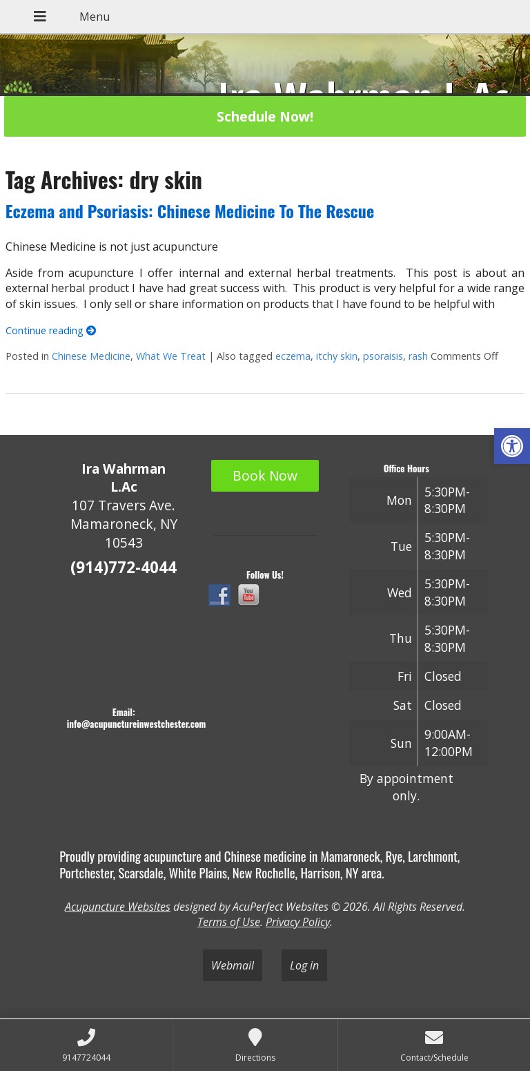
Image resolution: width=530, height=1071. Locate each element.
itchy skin (336, 356)
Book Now (265, 475)
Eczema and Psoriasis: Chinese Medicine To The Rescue (190, 210)
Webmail (232, 965)
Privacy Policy (298, 921)
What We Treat (171, 356)
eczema (293, 356)
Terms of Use (228, 921)
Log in (304, 965)
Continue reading (51, 330)
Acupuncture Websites (117, 906)
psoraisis (383, 356)
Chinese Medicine (91, 356)
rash (418, 356)
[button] (512, 446)
